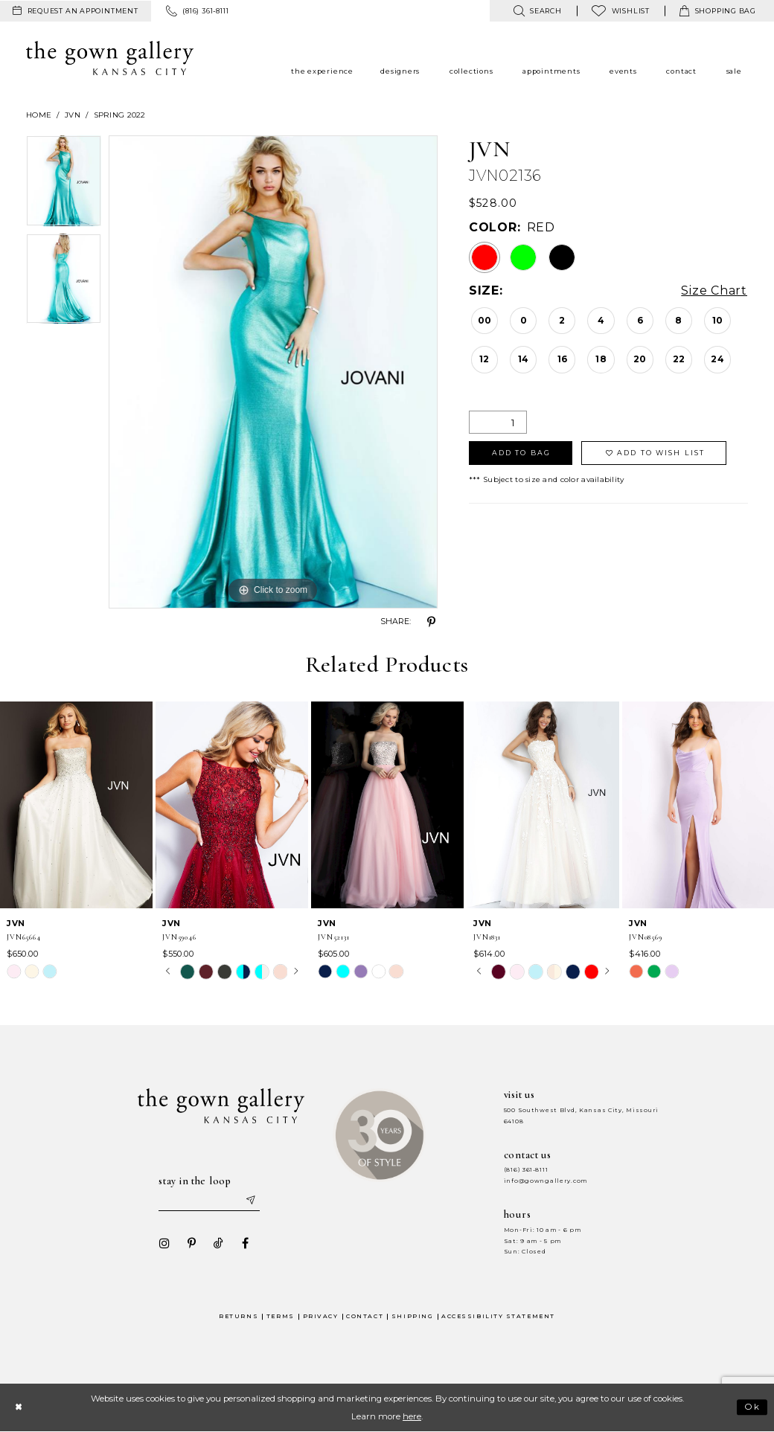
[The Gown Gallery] (110, 58)
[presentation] (76, 804)
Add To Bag (521, 453)
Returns (238, 1316)
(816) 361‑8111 (526, 1169)
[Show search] (537, 11)
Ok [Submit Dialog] (752, 1407)
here (412, 1416)
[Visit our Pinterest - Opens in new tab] (191, 1243)
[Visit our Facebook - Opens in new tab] (245, 1243)
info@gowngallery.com (545, 1181)
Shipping (412, 1316)
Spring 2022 (120, 115)
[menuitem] (75, 11)
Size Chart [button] (714, 291)
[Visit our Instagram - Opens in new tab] (164, 1243)
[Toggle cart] (718, 11)
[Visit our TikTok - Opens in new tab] (218, 1243)
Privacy (321, 1316)
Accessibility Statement (498, 1316)
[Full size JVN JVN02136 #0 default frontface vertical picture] (273, 372)
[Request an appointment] (75, 11)
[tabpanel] (63, 184)
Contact (364, 1316)
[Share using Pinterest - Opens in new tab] (432, 622)
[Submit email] (250, 1200)
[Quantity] (498, 422)
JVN (72, 115)
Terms (280, 1316)
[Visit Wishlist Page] (621, 11)
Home (38, 115)
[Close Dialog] (18, 1407)
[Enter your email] (209, 1200)
